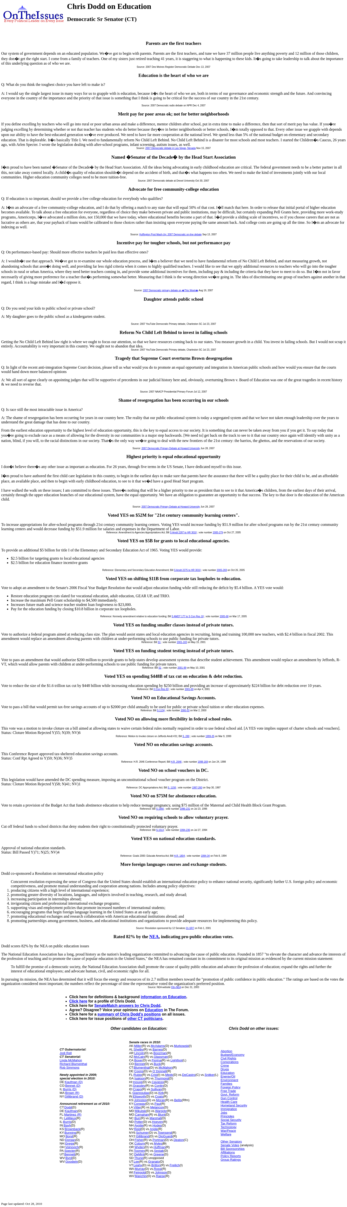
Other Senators (231, 1141)
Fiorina (156, 1060)
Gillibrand (142, 1136)
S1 (159, 642)
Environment (229, 1080)
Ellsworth (139, 1096)
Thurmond (161, 1078)
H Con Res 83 (161, 689)
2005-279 (218, 532)
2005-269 (222, 570)
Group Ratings (230, 1159)
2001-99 (181, 667)
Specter (70, 1151)
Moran (160, 1100)
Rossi (158, 1169)
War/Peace (228, 1130)
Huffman (159, 1147)
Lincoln (139, 1053)
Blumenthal (141, 1067)
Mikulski (140, 1111)
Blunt (161, 1114)
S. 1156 (172, 787)
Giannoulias (141, 1093)
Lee (136, 1161)
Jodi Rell (66, 1053)
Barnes (157, 1049)
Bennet (140, 1064)
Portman (158, 1140)
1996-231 (185, 808)
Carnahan (142, 1114)
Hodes (157, 1125)
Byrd (69, 1158)
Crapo (137, 1089)
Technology (228, 1127)
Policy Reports (230, 1156)
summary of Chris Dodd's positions (129, 1014)
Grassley (139, 1085)
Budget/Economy (232, 1055)
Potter (138, 1122)
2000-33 (185, 710)
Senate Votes (229, 1145)
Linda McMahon (71, 1060)
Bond (69, 1136)
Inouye (137, 1082)
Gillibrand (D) (74, 1096)
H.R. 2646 (176, 761)
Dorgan (70, 1140)
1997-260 (197, 787)
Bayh (67, 1125)
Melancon (157, 1107)
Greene (158, 1154)
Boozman (160, 1053)
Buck (157, 1064)
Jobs (223, 1112)
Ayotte (138, 1125)
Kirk (161, 1093)
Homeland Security (233, 1105)
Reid (137, 1129)
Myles (158, 1143)
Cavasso (158, 1082)
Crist (154, 1075)
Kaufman (71, 1111)
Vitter (137, 1107)
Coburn (139, 1143)
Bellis (178, 1100)
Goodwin (72, 1161)
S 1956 (160, 808)
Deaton (179, 1140)
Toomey (139, 1151)
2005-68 (224, 616)
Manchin (141, 1176)
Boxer (138, 1060)
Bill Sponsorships (232, 1149)
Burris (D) (70, 1089)
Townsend (165, 1132)
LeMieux (70, 1118)
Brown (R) (72, 1093)
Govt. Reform (229, 1094)
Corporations (229, 1062)
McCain (139, 1056)
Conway (139, 1103)
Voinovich (72, 1147)
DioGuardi (166, 1136)
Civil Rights (228, 1058)
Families (226, 1083)
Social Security (230, 1120)
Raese (160, 1176)
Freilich (175, 1165)
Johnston (140, 1100)
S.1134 (161, 710)
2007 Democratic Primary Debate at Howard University (170, 448)
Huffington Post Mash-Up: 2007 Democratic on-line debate (170, 234)
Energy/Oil (227, 1076)
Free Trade (228, 1091)
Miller (137, 1046)
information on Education (163, 997)
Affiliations (227, 1152)
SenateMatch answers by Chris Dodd (127, 1006)
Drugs (224, 1069)
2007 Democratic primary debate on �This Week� (170, 290)
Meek (169, 1075)
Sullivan (156, 1089)
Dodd (68, 1107)
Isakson (139, 1078)
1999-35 (210, 736)
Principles (227, 1116)
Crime (224, 1065)
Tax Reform (228, 1123)
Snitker (209, 1075)
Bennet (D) (72, 1085)
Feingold (140, 1172)
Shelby (138, 1049)
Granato (154, 1161)
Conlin (158, 1085)
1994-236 (185, 830)
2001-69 (189, 689)
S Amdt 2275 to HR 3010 (187, 570)
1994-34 (205, 855)
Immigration (228, 1109)
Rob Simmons (70, 1067)
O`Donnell (160, 1071)
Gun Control (228, 1098)
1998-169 (203, 761)
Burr (137, 1118)
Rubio (137, 1075)
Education (154, 1010)
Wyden (139, 1147)
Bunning (70, 1132)
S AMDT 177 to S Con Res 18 (188, 616)
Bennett (69, 1154)
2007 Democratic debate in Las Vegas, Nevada (170, 148)
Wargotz (161, 1111)
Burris (67, 1122)
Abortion (226, 1051)
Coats (159, 1096)
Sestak (159, 1151)
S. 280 (185, 736)
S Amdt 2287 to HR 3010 (183, 532)
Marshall (155, 1118)
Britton (155, 1165)
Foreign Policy (230, 1087)
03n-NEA (176, 987)
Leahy (137, 1165)
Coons (138, 1071)
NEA (154, 936)
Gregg (69, 1143)
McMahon (165, 1067)
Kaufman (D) (74, 1082)
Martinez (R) (72, 1114)
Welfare (225, 1134)
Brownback (72, 1129)
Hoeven (157, 1122)
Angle (154, 1129)
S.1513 (160, 830)
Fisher (139, 1140)
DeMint (139, 1154)
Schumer (142, 1132)
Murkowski (181, 1046)
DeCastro (188, 1075)
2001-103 (182, 642)
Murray (140, 1169)
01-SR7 (190, 928)
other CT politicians (145, 1019)
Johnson (161, 1172)
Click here (78, 1001)
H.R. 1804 (179, 855)
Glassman (161, 1056)
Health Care (228, 1102)
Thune (138, 1158)
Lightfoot (176, 1060)
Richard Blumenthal (73, 1064)
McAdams (158, 1046)
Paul (157, 1103)
